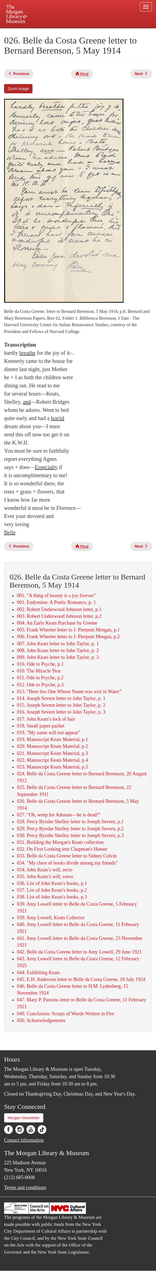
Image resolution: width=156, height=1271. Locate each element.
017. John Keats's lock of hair (46, 719)
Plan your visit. (32, 32)
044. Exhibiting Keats (38, 972)
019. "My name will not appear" (48, 732)
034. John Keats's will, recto (44, 869)
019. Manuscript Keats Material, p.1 (52, 739)
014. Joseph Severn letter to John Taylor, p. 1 (61, 698)
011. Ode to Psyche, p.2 (40, 677)
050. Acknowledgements (41, 1020)
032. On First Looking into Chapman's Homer (62, 849)
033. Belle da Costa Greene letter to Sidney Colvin (66, 856)
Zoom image (18, 89)
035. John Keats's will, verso (45, 876)
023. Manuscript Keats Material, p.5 (52, 767)
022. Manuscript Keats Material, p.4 (52, 760)
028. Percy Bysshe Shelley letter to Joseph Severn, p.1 (70, 821)
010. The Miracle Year (39, 671)
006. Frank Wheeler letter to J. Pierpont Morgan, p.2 (68, 636)
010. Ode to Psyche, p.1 (40, 664)
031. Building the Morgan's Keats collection (60, 842)
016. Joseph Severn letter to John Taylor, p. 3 (61, 712)
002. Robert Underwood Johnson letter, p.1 (59, 609)
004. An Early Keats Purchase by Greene (57, 623)
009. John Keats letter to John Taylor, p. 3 (58, 657)
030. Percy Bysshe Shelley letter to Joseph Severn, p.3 (70, 835)
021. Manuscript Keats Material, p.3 (52, 753)
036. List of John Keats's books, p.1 (52, 883)
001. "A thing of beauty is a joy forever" (56, 595)
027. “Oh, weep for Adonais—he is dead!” (58, 814)
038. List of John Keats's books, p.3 (52, 897)
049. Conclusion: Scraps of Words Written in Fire (65, 1013)
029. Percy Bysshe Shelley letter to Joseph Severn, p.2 (70, 828)
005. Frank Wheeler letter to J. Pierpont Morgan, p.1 (68, 630)
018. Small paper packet (40, 726)
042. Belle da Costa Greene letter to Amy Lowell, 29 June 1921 (79, 952)
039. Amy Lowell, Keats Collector (51, 917)
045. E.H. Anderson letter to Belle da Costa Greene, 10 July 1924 (81, 979)
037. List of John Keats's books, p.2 (52, 890)
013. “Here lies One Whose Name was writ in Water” (69, 691)
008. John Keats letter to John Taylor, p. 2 (58, 650)
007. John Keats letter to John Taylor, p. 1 (58, 643)
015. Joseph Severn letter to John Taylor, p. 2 (61, 705)
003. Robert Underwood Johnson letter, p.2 (59, 616)
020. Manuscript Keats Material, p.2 (52, 746)
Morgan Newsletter (24, 1118)
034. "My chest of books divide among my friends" (67, 863)
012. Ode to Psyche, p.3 (40, 684)
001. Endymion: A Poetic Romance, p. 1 (56, 602)
